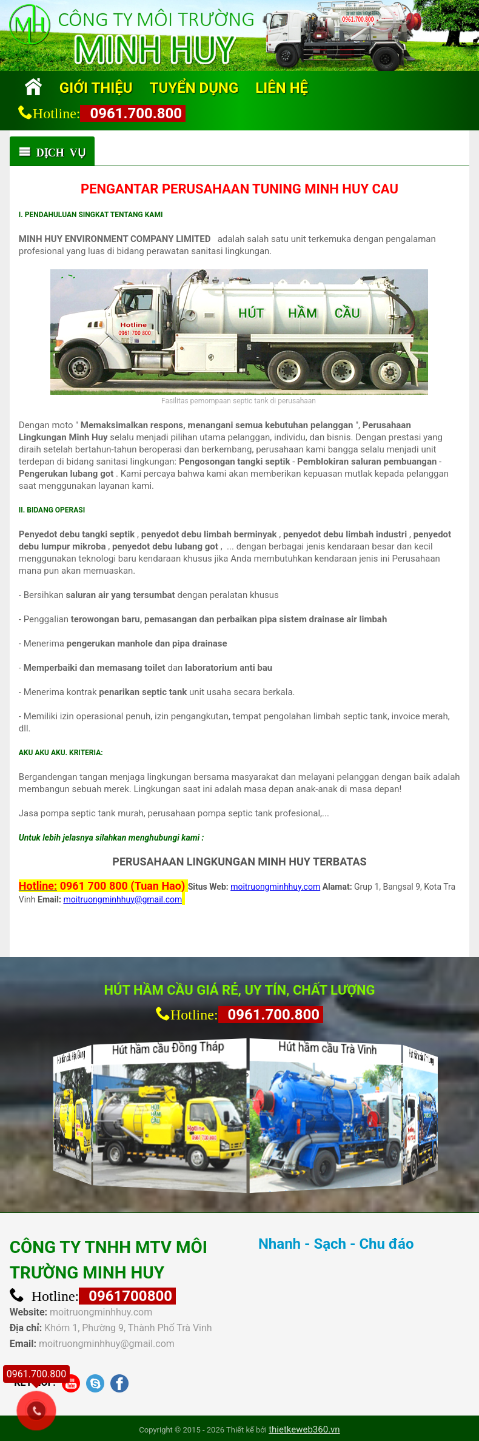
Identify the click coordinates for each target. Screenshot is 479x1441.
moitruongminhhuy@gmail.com (107, 1343)
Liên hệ (281, 87)
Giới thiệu (96, 87)
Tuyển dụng (194, 87)
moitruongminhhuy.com (101, 1312)
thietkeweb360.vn (304, 1429)
